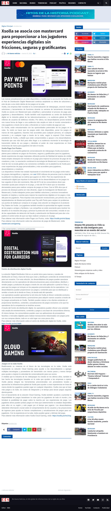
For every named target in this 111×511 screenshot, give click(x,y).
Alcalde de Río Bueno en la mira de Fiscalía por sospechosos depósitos (98, 410)
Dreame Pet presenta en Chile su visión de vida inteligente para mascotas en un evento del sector (90, 228)
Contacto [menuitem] (82, 3)
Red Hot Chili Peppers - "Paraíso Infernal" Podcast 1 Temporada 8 (98, 376)
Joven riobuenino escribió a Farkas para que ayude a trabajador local (98, 172)
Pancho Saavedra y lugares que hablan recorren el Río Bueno (98, 59)
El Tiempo (78, 277)
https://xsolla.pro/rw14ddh (11, 324)
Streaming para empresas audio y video (88, 270)
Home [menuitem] (15, 3)
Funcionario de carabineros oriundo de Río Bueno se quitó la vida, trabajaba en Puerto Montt (98, 109)
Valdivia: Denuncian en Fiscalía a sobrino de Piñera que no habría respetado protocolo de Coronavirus (97, 148)
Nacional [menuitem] (23, 3)
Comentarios (82, 189)
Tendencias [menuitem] (42, 3)
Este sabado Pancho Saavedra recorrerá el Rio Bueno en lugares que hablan (98, 72)
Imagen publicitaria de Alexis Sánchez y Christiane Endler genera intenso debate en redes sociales (98, 363)
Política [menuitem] (62, 3)
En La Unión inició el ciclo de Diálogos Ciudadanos (98, 386)
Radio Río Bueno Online (83, 264)
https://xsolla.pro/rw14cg (61, 416)
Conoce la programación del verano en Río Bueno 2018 (97, 122)
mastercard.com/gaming (11, 224)
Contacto (96, 508)
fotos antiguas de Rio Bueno (84, 273)
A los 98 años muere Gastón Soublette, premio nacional (98, 421)
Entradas (80, 186)
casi (34, 174)
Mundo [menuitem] (32, 3)
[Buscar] (92, 248)
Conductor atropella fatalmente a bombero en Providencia (98, 433)
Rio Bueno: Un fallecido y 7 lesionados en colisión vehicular (98, 96)
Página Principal (7, 26)
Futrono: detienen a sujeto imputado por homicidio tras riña (98, 134)
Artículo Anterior (8, 490)
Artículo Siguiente (64, 490)
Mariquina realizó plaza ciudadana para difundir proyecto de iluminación (97, 85)
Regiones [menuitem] (72, 3)
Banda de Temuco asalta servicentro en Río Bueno (97, 161)
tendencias (18, 26)
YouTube (88, 508)
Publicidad (105, 508)
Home (80, 508)
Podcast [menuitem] (53, 3)
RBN (8, 508)
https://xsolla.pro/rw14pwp (60, 218)
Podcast (77, 267)
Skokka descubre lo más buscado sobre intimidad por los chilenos (98, 327)
